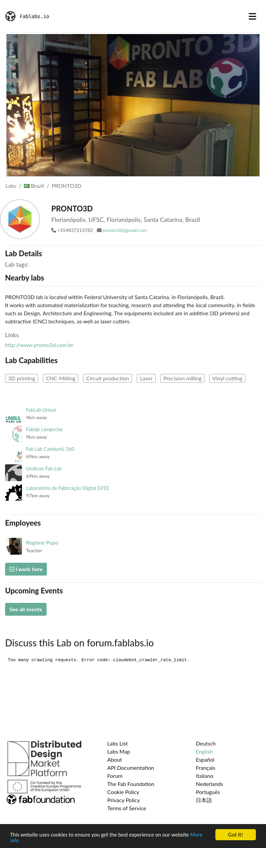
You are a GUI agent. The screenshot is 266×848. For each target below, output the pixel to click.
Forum (115, 775)
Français (205, 767)
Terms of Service (126, 808)
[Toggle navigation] (252, 16)
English (204, 751)
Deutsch (206, 743)
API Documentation (130, 767)
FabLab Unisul (41, 410)
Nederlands (209, 784)
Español (205, 759)
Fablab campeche (44, 429)
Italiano (204, 775)
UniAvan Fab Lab (44, 468)
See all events (25, 609)
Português (208, 792)
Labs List (117, 743)
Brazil (34, 185)
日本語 (204, 800)
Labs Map (118, 751)
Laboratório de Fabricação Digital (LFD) (67, 488)
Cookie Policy (123, 792)
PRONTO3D (66, 185)
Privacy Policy (123, 800)
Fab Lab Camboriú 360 (50, 449)
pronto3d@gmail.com (125, 230)
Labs (10, 185)
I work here (26, 569)
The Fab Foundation (131, 784)
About (114, 759)
